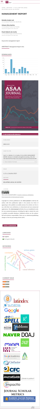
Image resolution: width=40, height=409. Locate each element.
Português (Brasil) (9, 239)
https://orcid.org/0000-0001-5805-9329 (10, 35)
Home (3, 7)
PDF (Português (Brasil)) (12, 134)
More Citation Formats (11, 161)
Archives (9, 7)
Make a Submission (10, 225)
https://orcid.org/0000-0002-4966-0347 (10, 28)
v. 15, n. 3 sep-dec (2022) (20, 7)
